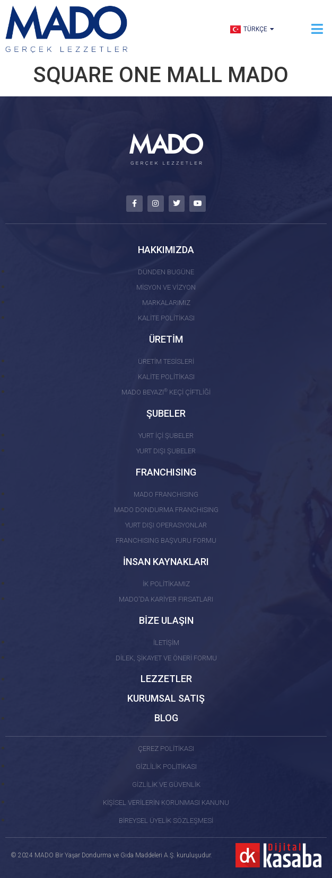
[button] (317, 29)
